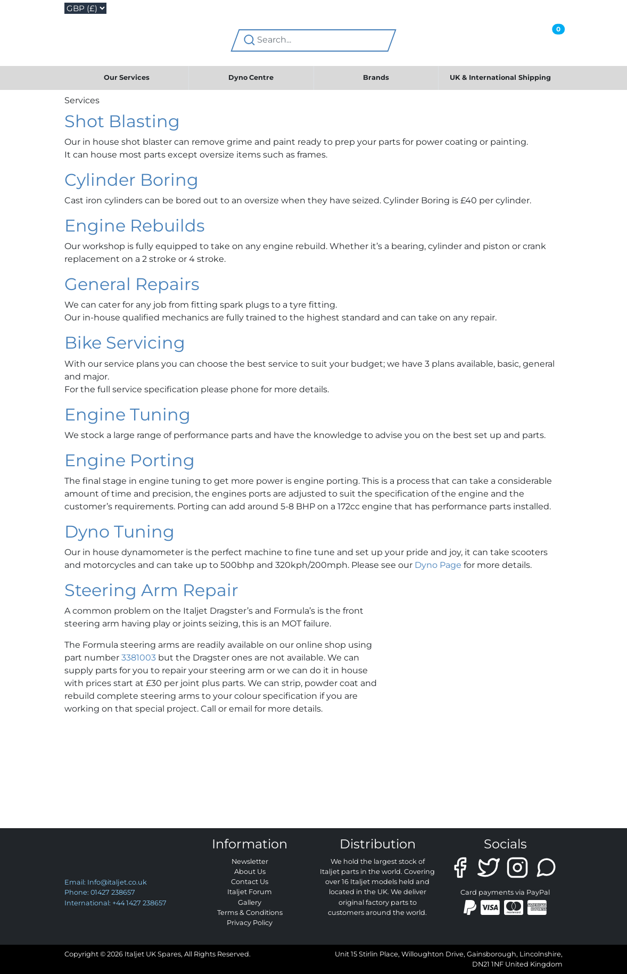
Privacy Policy (250, 923)
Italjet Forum (249, 892)
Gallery (249, 902)
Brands (376, 77)
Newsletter (250, 861)
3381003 (138, 658)
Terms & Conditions (250, 913)
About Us (250, 872)
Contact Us (249, 882)
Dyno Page (438, 565)
